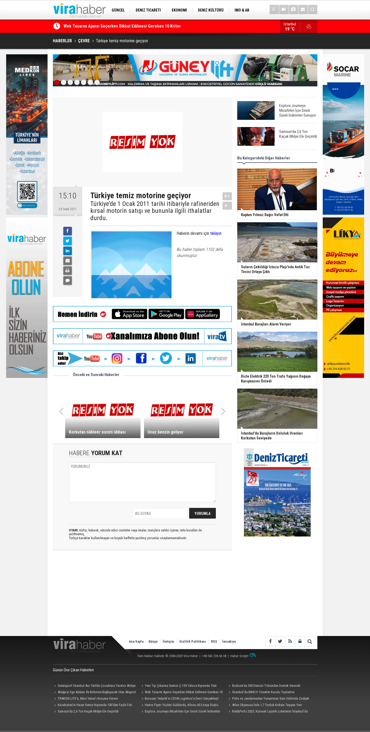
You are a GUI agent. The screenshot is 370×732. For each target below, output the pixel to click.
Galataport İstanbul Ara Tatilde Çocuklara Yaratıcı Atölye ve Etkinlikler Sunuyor (94, 686)
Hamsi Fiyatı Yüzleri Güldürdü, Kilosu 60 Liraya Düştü (181, 705)
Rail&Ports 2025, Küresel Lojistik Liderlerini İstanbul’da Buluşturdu (267, 712)
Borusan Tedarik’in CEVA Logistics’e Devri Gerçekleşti (182, 698)
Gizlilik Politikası (192, 641)
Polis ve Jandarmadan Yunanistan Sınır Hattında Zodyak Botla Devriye (268, 699)
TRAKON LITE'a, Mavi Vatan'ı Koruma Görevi (88, 698)
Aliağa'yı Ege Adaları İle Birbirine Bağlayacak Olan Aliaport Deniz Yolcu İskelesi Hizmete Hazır (94, 692)
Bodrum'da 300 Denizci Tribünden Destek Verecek (266, 686)
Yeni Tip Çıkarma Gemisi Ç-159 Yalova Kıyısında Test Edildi (178, 686)
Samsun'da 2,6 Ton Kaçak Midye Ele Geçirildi (88, 711)
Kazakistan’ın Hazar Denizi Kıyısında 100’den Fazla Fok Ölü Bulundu (92, 705)
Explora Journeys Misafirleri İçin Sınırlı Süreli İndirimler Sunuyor (180, 712)
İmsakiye (229, 641)
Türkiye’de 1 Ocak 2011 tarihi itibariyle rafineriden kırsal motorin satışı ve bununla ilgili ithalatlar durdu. (154, 210)
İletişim (168, 641)
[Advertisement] (142, 593)
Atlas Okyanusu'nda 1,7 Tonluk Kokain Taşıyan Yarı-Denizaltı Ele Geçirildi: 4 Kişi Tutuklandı (264, 705)
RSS (214, 641)
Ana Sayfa (136, 641)
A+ (227, 196)
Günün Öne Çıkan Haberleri (73, 670)
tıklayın (215, 233)
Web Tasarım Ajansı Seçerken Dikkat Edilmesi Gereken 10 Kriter (122, 26)
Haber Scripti (239, 656)
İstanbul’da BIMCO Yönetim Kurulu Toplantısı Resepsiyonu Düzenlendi (261, 692)
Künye (153, 641)
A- (227, 205)
